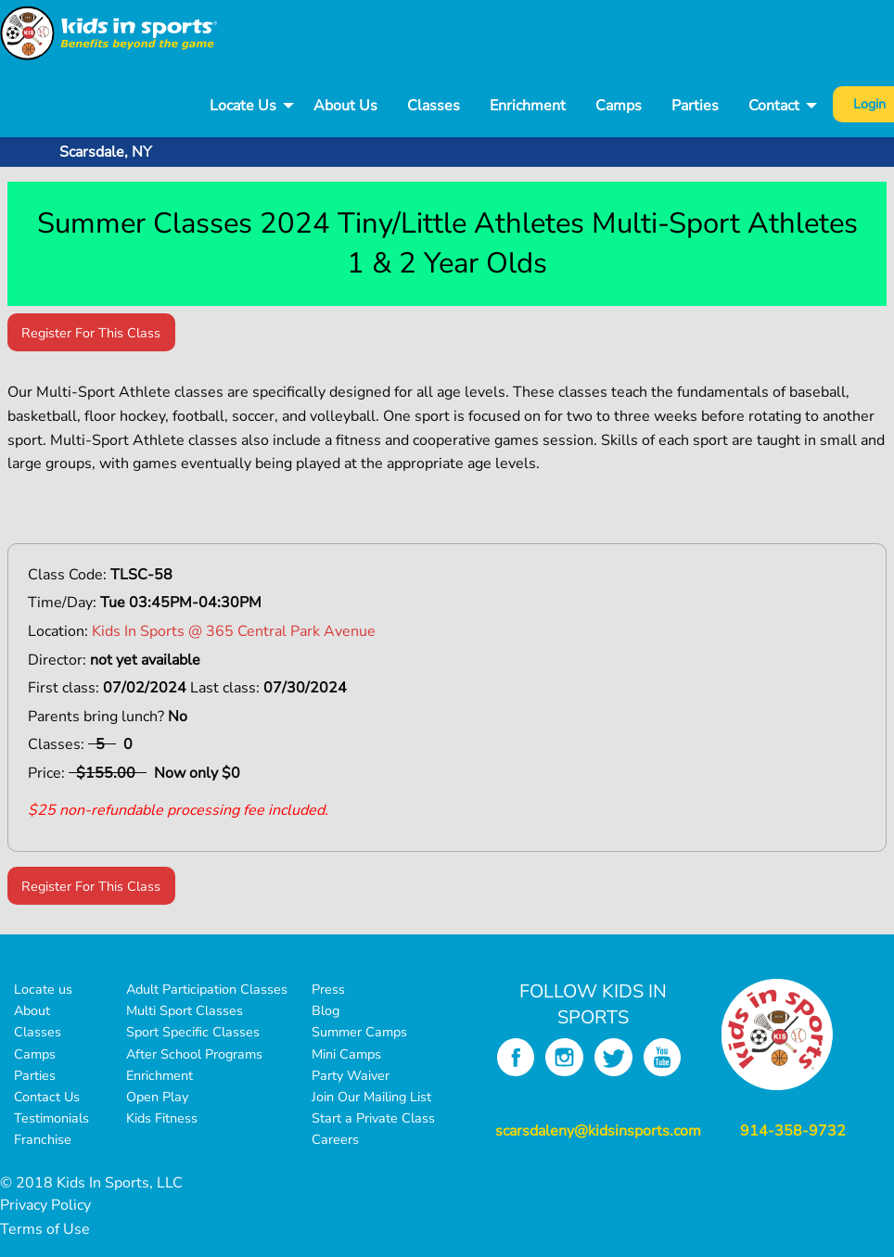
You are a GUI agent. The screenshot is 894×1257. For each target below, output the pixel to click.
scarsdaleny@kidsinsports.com (598, 1131)
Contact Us (47, 1096)
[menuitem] (247, 106)
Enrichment (528, 105)
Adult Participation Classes (206, 989)
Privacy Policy (45, 1205)
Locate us (43, 989)
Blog (325, 1010)
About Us (345, 105)
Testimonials (51, 1118)
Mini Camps (346, 1054)
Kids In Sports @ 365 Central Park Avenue (234, 631)
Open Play (157, 1096)
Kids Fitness (162, 1118)
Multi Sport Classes (184, 1010)
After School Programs (194, 1054)
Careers (335, 1139)
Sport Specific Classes (193, 1031)
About (32, 1010)
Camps (618, 105)
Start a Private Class (373, 1118)
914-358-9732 (793, 1131)
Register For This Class (90, 333)
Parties (695, 105)
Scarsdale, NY (105, 152)
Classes (433, 105)
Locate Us (243, 105)
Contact (773, 105)
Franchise (42, 1139)
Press (328, 989)
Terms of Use (45, 1229)
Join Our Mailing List (371, 1096)
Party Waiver (351, 1075)
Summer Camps (359, 1031)
